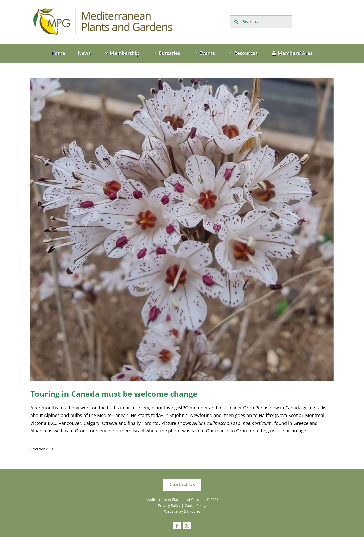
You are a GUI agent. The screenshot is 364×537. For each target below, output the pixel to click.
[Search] (236, 21)
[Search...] (261, 21)
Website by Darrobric (182, 511)
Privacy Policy (169, 505)
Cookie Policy (195, 505)
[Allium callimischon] (182, 229)
